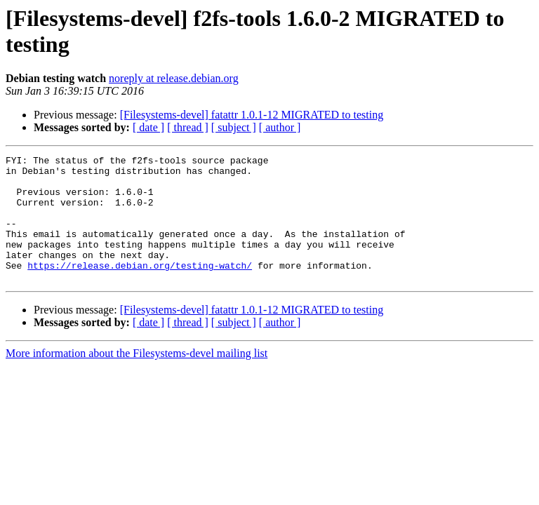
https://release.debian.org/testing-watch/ (139, 288)
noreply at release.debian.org (174, 78)
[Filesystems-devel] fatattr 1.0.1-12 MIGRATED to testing (252, 115)
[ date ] (148, 127)
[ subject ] (233, 127)
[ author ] (280, 127)
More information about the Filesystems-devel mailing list (136, 378)
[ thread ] (187, 127)
